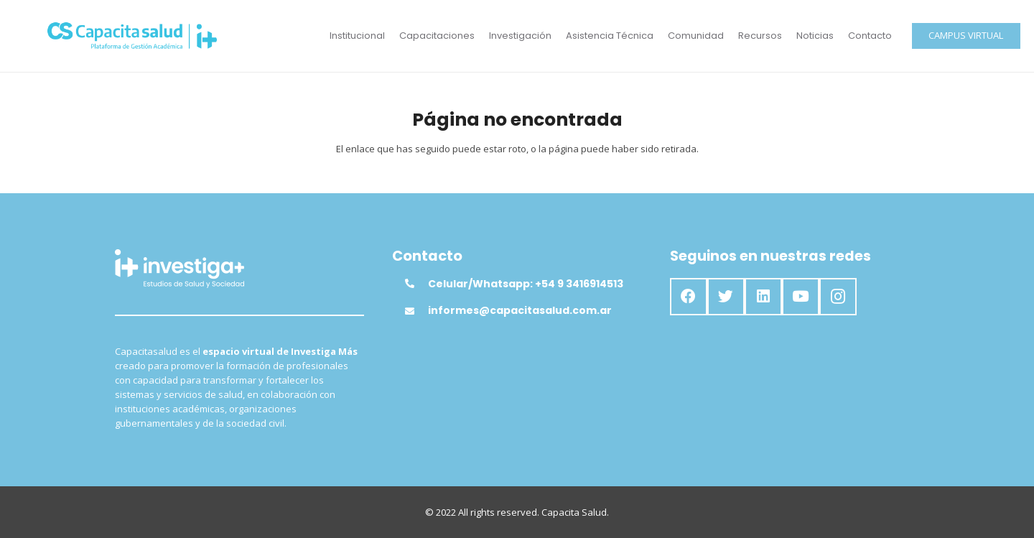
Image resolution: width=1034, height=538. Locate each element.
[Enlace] (132, 36)
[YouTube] (800, 296)
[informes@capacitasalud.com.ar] (416, 311)
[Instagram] (838, 296)
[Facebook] (688, 296)
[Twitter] (726, 296)
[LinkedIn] (763, 296)
